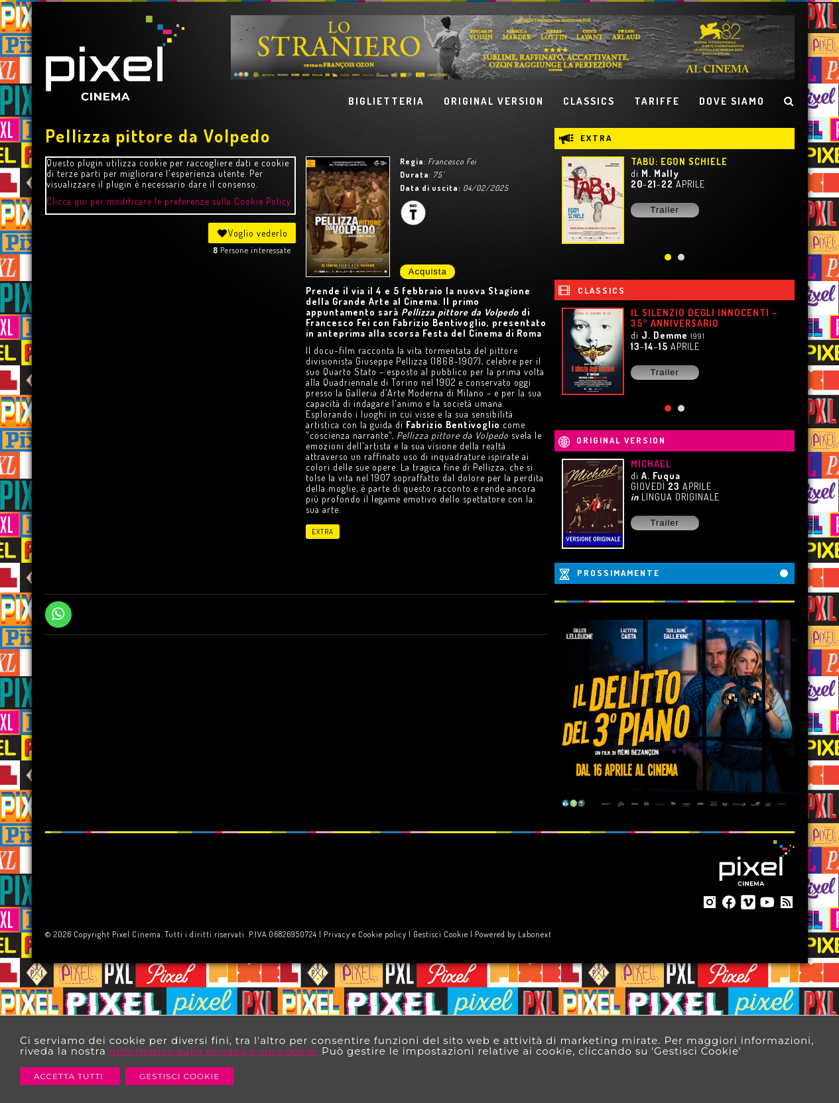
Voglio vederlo (252, 233)
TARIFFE (657, 101)
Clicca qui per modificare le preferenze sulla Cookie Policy (168, 201)
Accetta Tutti (70, 1076)
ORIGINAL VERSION (494, 101)
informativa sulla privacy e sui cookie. (213, 1051)
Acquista (428, 271)
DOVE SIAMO (732, 101)
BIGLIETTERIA (386, 101)
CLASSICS (589, 101)
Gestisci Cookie (179, 1076)
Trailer (665, 210)
